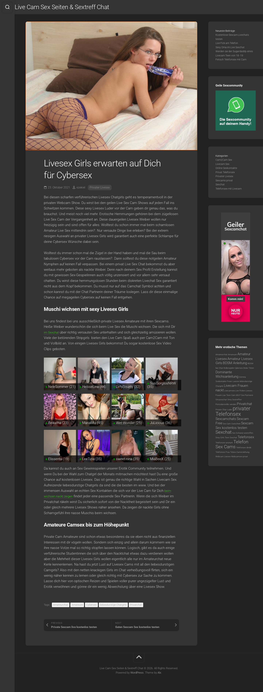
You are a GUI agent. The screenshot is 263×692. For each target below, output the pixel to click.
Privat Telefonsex (225, 172)
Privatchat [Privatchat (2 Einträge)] (244, 404)
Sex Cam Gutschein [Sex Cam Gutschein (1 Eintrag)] (232, 424)
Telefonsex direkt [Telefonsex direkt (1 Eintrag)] (243, 448)
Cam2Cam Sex (224, 160)
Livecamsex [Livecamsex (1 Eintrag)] (229, 391)
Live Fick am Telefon (227, 44)
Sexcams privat (224, 181)
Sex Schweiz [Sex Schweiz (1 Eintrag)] (237, 434)
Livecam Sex (222, 164)
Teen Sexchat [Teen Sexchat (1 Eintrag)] (231, 438)
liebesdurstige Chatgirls (113, 605)
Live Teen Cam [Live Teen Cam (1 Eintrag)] (228, 396)
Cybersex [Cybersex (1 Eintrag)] (239, 369)
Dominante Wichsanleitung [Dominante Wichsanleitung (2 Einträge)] (227, 375)
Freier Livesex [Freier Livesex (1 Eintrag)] (233, 382)
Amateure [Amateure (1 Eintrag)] (232, 355)
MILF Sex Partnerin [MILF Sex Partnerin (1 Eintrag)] (244, 396)
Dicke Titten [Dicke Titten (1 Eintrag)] (248, 369)
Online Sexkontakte (226, 168)
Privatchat (136, 605)
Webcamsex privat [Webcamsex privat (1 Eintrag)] (239, 457)
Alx (159, 673)
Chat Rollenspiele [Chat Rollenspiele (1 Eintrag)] (226, 369)
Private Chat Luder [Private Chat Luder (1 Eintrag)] (224, 410)
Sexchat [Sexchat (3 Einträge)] (224, 432)
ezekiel (81, 188)
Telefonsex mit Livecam (229, 189)
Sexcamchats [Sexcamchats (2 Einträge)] (226, 420)
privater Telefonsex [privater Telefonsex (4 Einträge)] (233, 412)
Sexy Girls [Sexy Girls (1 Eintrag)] (220, 438)
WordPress (137, 673)
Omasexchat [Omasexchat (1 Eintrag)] (221, 400)
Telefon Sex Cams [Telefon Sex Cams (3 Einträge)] (232, 445)
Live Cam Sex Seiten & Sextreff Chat (72, 7)
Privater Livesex (100, 188)
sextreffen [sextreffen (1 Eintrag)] (248, 434)
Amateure (77, 605)
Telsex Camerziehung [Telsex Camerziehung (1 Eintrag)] (239, 453)
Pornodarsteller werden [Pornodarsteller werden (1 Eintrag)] (226, 405)
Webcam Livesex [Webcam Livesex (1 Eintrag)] (223, 457)
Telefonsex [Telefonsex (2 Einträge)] (246, 438)
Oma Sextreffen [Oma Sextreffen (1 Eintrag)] (234, 400)
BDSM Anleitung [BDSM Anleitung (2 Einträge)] (235, 364)
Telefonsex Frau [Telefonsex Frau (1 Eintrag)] (223, 453)
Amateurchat (60, 605)
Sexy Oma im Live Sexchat (230, 48)
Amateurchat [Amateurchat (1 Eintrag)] (221, 355)
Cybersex (91, 605)
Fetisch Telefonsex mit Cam (231, 60)
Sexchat (220, 185)
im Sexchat (52, 333)
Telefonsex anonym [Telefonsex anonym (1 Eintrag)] (224, 443)
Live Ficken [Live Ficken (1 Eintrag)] (240, 391)
